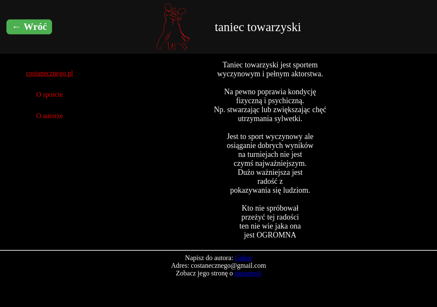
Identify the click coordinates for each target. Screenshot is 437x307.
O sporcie (49, 94)
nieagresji (248, 273)
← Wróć (29, 26)
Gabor (243, 257)
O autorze (49, 115)
